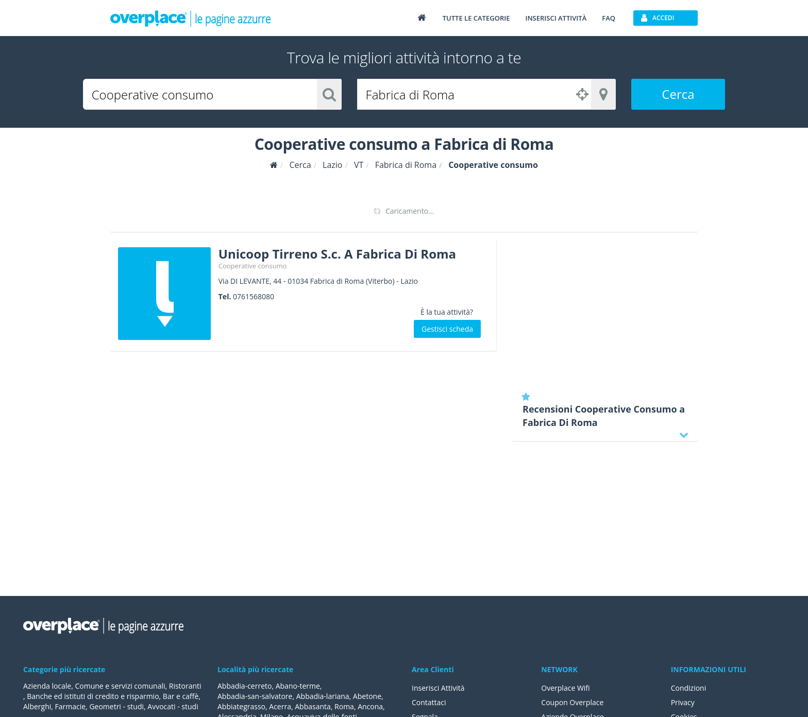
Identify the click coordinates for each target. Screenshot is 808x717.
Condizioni (688, 688)
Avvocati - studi (172, 706)
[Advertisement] (605, 312)
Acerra (280, 706)
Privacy (683, 702)
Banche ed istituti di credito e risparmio (93, 696)
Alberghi (37, 706)
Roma (344, 706)
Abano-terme (298, 686)
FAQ (608, 18)
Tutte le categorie (476, 18)
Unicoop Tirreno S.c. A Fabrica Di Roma (337, 253)
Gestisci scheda (447, 329)
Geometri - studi (116, 706)
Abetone (367, 696)
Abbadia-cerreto (244, 686)
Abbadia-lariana (322, 696)
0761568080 (253, 296)
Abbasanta (313, 706)
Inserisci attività (555, 18)
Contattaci (429, 702)
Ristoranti (185, 686)
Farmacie (70, 706)
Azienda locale (47, 686)
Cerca (678, 94)
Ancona (370, 706)
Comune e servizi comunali (120, 686)
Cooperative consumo (252, 265)
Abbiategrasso (241, 706)
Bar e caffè (180, 696)
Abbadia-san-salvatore (254, 696)
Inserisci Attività (438, 688)
